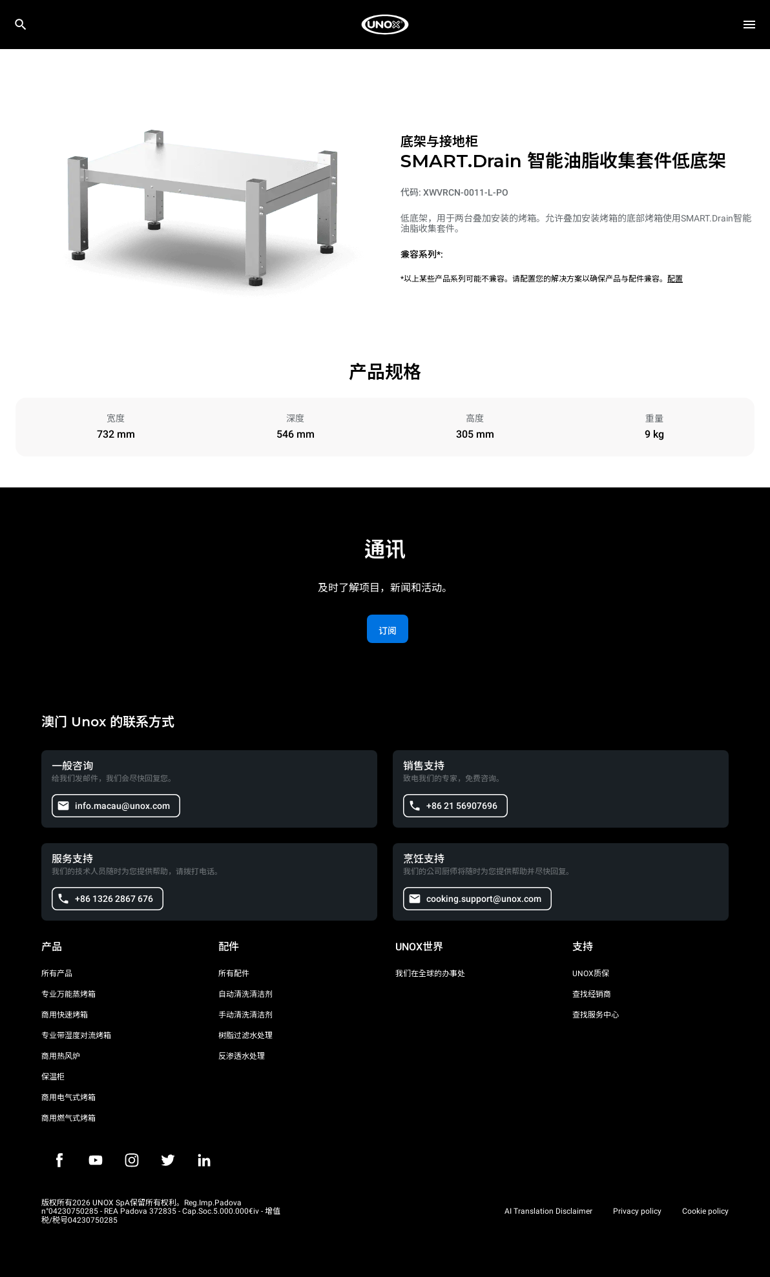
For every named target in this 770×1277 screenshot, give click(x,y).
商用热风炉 (60, 1056)
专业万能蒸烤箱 (68, 994)
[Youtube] (96, 1160)
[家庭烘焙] (385, 24)
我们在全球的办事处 (430, 973)
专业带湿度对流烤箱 (76, 1035)
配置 (675, 278)
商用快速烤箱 (64, 1014)
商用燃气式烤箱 (68, 1118)
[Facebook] (59, 1160)
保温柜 (53, 1076)
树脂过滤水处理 (245, 1035)
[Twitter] (168, 1160)
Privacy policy (637, 1211)
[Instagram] (132, 1160)
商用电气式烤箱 (68, 1097)
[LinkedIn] (204, 1160)
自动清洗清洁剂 (245, 994)
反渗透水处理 (241, 1056)
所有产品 (56, 973)
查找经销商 (591, 994)
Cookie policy (705, 1211)
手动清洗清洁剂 (245, 1014)
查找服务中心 (595, 1014)
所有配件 (233, 973)
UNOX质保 (590, 973)
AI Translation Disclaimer (548, 1211)
